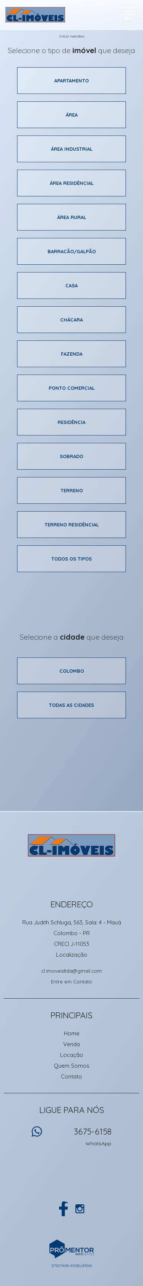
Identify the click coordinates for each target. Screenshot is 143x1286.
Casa (71, 285)
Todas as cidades (71, 705)
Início (64, 36)
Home (71, 1033)
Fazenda (71, 354)
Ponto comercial (72, 388)
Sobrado (71, 456)
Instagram (79, 1208)
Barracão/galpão (72, 251)
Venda (71, 1044)
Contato (71, 1076)
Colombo (71, 671)
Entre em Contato (71, 982)
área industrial (71, 149)
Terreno (72, 490)
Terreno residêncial (72, 525)
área (72, 115)
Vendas (78, 36)
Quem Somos (72, 1065)
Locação (71, 1054)
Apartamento (71, 81)
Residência (71, 422)
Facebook (63, 1208)
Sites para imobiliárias (72, 1266)
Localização (71, 954)
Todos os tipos (71, 559)
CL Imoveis (71, 845)
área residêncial (72, 183)
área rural (71, 217)
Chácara (71, 320)
